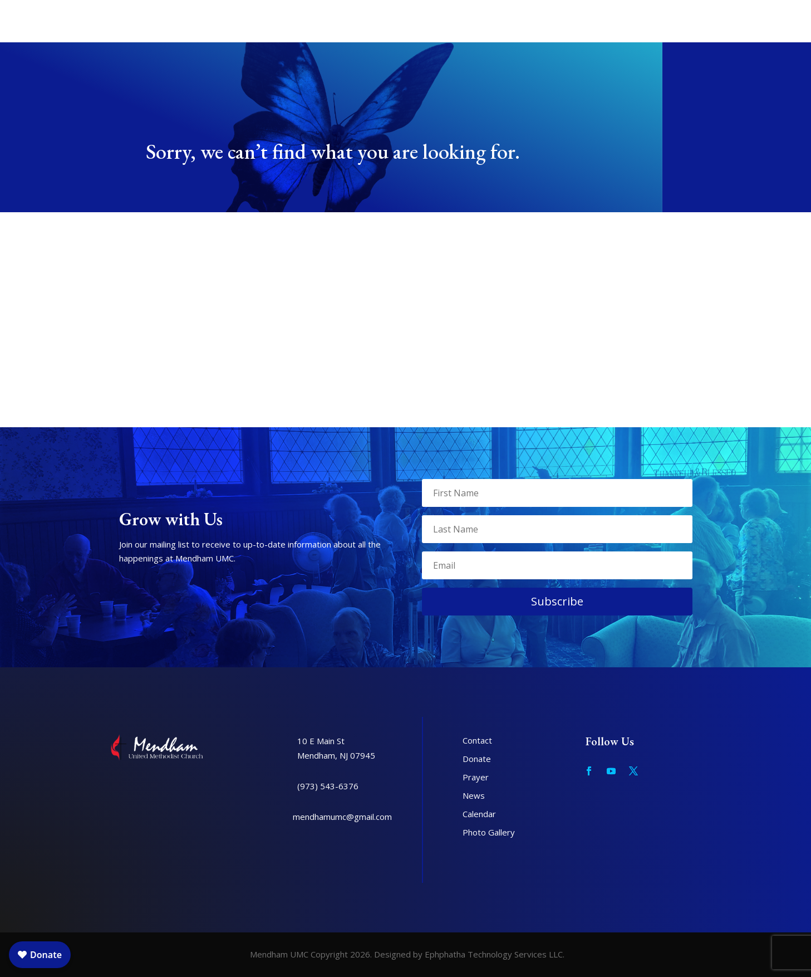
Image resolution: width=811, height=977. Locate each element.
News (474, 795)
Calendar (479, 813)
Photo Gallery (489, 832)
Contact (477, 740)
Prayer (476, 777)
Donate (477, 758)
